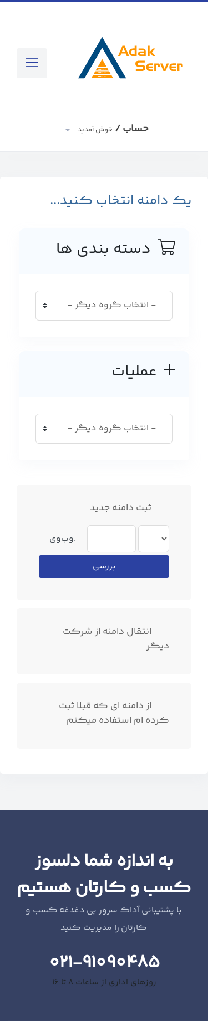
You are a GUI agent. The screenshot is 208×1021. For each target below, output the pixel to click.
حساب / (112, 129)
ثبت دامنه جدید (129, 508)
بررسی (104, 566)
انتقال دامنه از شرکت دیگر (116, 639)
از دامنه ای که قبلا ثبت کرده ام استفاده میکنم (114, 713)
